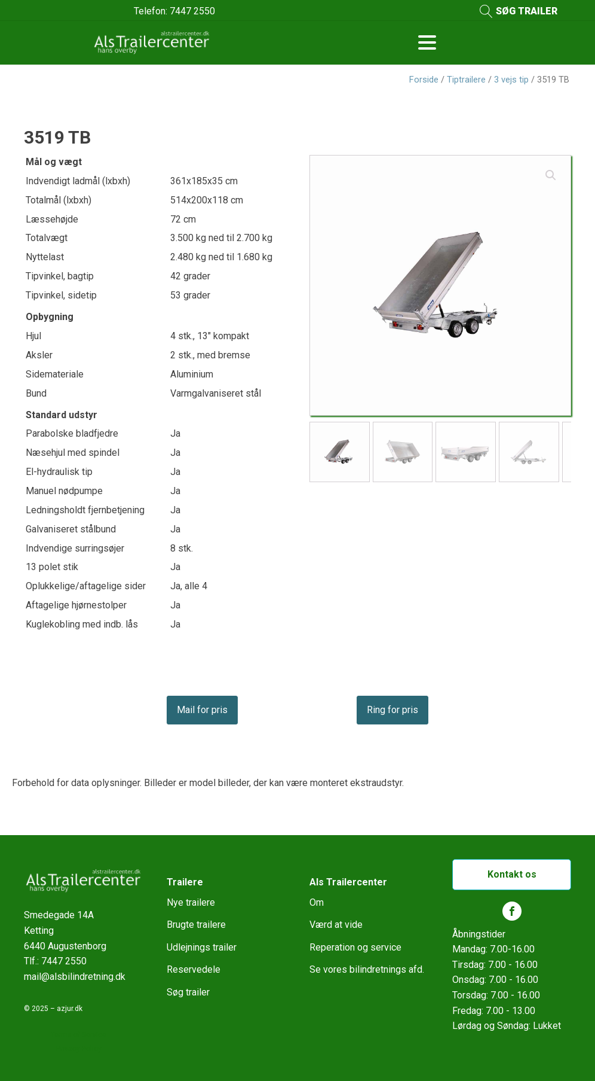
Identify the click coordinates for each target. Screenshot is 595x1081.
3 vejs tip (511, 79)
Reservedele (193, 969)
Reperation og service (355, 947)
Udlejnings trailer (202, 947)
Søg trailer (188, 992)
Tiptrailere (466, 79)
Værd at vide (336, 924)
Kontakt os (511, 874)
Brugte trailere (196, 924)
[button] (551, 175)
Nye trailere (191, 902)
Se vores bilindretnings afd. (366, 969)
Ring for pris (392, 709)
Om (316, 902)
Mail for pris (202, 709)
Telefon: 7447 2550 (174, 11)
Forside (423, 79)
